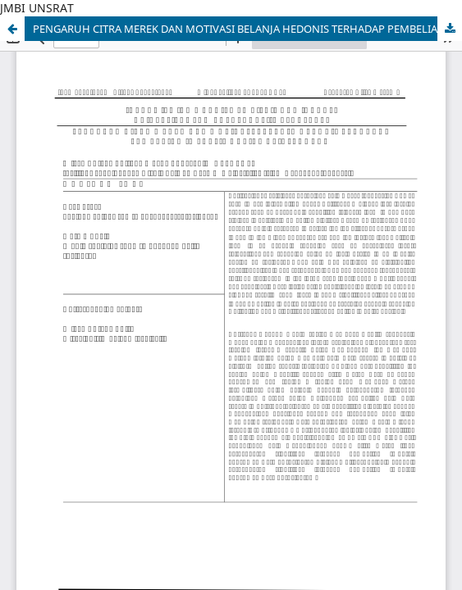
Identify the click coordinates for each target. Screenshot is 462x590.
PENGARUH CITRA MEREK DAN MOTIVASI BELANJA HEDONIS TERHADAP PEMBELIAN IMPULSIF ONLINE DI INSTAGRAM (247, 28)
